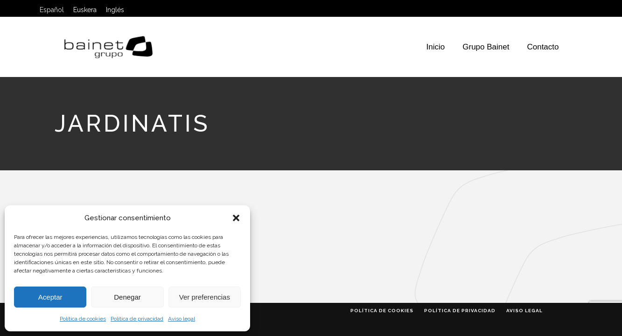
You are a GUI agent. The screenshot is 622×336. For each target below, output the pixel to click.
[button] (236, 218)
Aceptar (50, 297)
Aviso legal (181, 318)
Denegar (127, 297)
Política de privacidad (137, 318)
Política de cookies (83, 318)
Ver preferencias (204, 297)
